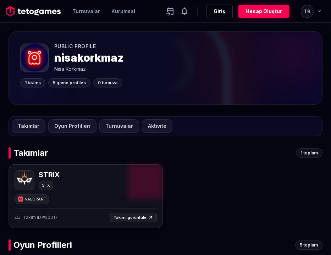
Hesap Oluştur (264, 11)
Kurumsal (123, 11)
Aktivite (157, 126)
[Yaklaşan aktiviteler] (170, 11)
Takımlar (28, 126)
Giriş (219, 11)
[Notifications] (184, 11)
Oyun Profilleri (72, 126)
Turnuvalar (86, 11)
